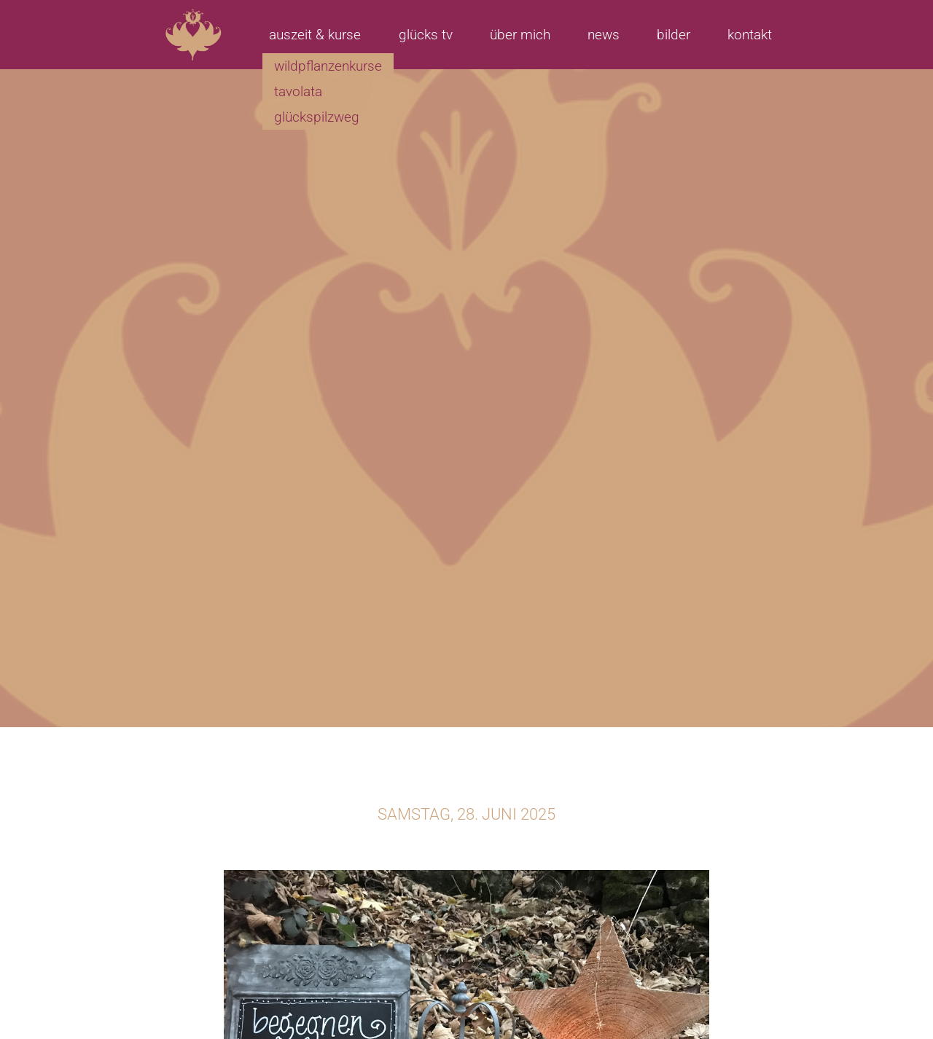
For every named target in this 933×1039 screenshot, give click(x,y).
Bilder (673, 34)
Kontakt (749, 34)
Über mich (520, 34)
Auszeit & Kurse (315, 34)
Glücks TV (426, 34)
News (603, 34)
